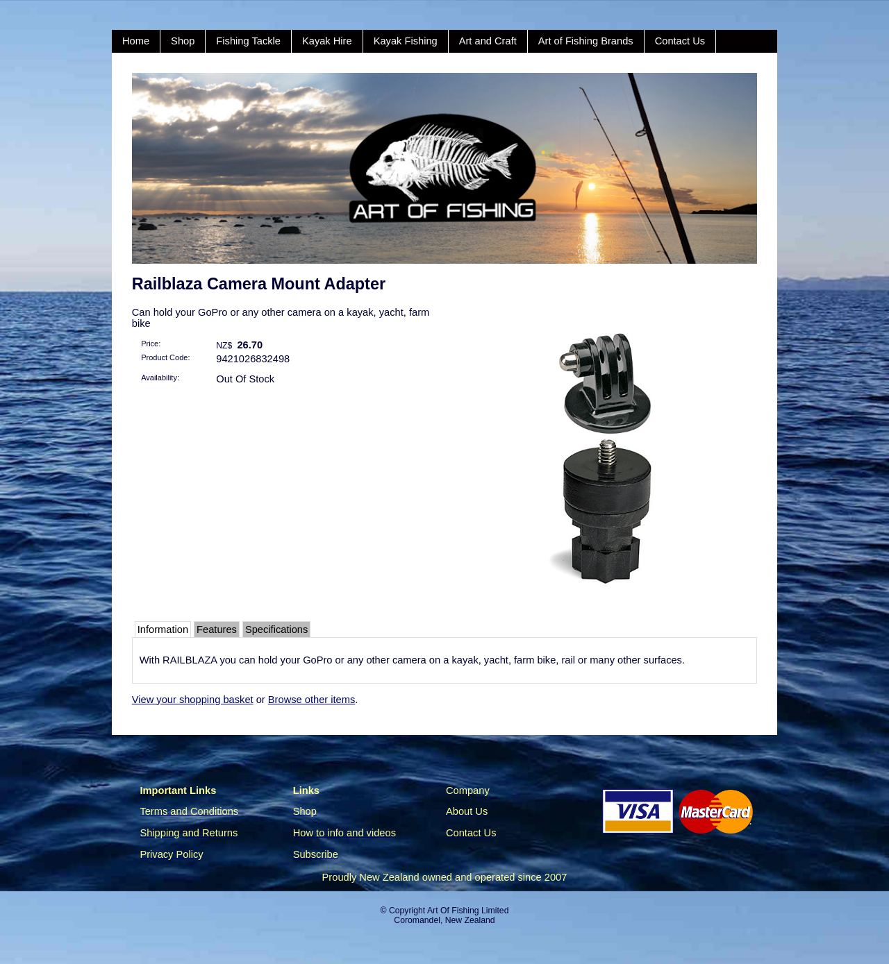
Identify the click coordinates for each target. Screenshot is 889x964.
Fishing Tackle (248, 40)
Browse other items (311, 699)
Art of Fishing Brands (585, 40)
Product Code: (165, 357)
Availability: (160, 377)
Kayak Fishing (406, 40)
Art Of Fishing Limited (467, 910)
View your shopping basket (193, 699)
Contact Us (680, 40)
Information (163, 629)
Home (135, 40)
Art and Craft (488, 40)
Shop (182, 40)
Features (217, 629)
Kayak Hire (327, 40)
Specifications (276, 629)
